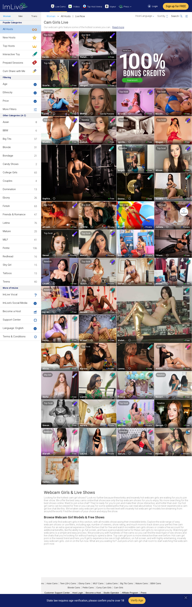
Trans (34, 16)
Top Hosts (9, 45)
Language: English (20, 328)
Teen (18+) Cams (68, 583)
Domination (9, 189)
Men (21, 16)
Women (7, 16)
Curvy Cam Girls (103, 587)
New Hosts (9, 37)
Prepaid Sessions (13, 62)
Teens (6, 281)
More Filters (20, 109)
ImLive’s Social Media (20, 303)
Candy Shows (11, 164)
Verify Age (137, 600)
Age (20, 84)
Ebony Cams (84, 583)
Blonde (7, 147)
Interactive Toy (11, 54)
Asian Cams (52, 583)
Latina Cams (112, 583)
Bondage (8, 155)
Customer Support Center (57, 592)
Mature (7, 231)
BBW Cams (155, 583)
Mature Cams (141, 583)
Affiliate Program (130, 592)
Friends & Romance (14, 214)
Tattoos (7, 273)
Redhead (8, 256)
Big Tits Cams (126, 583)
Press (143, 592)
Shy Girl (7, 264)
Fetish (6, 206)
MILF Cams (98, 583)
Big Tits (7, 138)
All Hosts (8, 29)
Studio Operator (111, 592)
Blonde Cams (74, 587)
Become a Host (12, 311)
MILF (5, 239)
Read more (118, 27)
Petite (6, 248)
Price (20, 101)
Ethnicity (20, 92)
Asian (6, 122)
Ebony (6, 197)
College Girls (10, 172)
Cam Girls (118, 587)
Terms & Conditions (14, 336)
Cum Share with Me (14, 71)
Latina (6, 222)
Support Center (12, 319)
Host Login (77, 592)
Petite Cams (88, 587)
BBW (5, 130)
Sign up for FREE (176, 6)
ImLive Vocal (10, 294)
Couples (7, 180)
